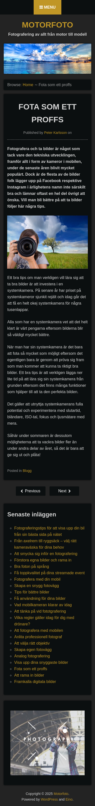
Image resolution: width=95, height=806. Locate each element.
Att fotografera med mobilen (38, 630)
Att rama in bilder (29, 675)
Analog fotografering (32, 656)
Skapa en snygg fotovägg (36, 586)
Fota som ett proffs (30, 669)
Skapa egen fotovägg (32, 650)
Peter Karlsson (55, 133)
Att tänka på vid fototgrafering (40, 611)
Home (28, 85)
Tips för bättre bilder (31, 592)
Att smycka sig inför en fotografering (45, 554)
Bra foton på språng (31, 566)
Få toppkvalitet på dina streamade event (49, 573)
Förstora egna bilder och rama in (42, 560)
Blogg (27, 471)
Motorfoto (47, 24)
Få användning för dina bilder (39, 598)
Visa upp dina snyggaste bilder (41, 662)
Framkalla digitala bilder (35, 682)
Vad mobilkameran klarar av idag (43, 605)
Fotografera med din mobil (37, 579)
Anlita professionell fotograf (38, 637)
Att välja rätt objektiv (31, 643)
